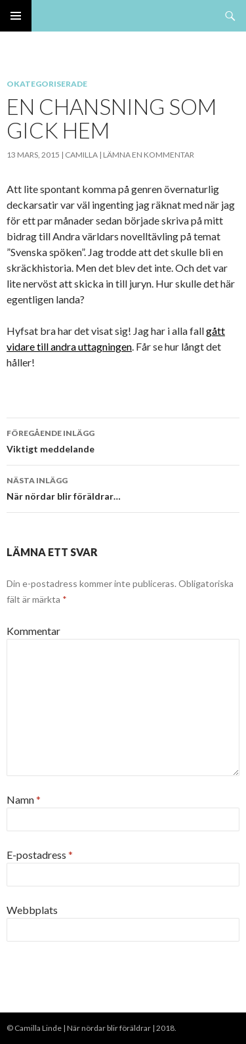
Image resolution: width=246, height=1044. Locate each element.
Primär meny (15, 16)
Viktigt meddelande (123, 439)
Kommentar (33, 630)
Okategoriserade (47, 84)
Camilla (81, 155)
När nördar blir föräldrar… (123, 487)
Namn (24, 799)
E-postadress (40, 854)
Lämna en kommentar (148, 155)
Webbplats (32, 909)
